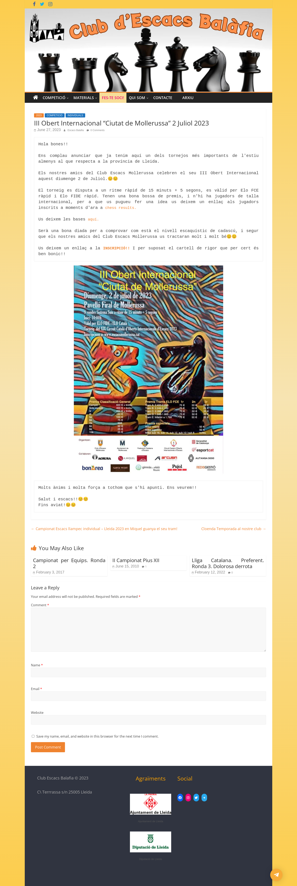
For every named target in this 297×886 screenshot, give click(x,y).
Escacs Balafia (75, 130)
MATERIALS (83, 97)
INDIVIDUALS (75, 115)
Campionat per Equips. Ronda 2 (69, 563)
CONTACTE (162, 97)
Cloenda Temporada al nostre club (233, 528)
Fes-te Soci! (113, 97)
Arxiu (187, 97)
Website (37, 712)
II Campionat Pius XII (135, 560)
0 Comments (96, 130)
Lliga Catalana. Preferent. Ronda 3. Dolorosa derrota (228, 563)
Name (37, 665)
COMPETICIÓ (54, 97)
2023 (39, 115)
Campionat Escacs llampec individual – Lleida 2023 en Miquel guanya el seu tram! (104, 528)
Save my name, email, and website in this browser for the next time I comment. (97, 736)
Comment (40, 605)
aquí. (93, 219)
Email (36, 689)
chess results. (120, 208)
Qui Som (137, 97)
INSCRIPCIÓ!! (118, 248)
